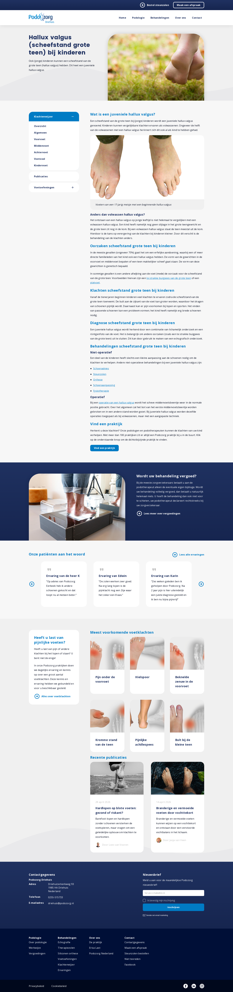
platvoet (95, 282)
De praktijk (95, 942)
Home (122, 17)
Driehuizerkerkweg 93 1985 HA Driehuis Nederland (61, 887)
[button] (75, 116)
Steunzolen (99, 374)
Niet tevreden (132, 959)
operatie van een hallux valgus (116, 402)
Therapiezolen (66, 947)
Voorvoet (39, 139)
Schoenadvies (101, 368)
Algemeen (40, 132)
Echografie (64, 942)
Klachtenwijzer (43, 116)
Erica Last (94, 947)
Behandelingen (160, 17)
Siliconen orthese (68, 953)
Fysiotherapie (101, 390)
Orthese (98, 379)
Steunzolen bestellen (137, 953)
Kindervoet (41, 165)
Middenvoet (41, 145)
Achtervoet (41, 152)
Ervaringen (64, 970)
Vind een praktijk (104, 448)
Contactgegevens (135, 942)
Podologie (138, 17)
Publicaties (41, 176)
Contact (197, 17)
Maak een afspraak (188, 5)
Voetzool (39, 158)
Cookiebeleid (58, 986)
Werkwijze (35, 947)
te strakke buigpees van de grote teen (169, 278)
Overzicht (40, 126)
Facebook (130, 964)
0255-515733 (55, 897)
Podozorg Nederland (101, 953)
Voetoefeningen (44, 187)
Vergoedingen (37, 953)
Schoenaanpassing (104, 385)
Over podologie (38, 942)
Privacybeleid (36, 986)
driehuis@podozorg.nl (61, 903)
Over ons (180, 17)
